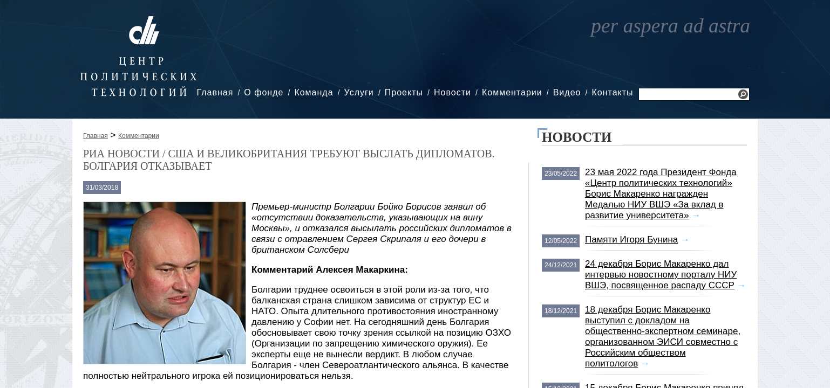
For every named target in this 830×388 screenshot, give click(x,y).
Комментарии (512, 92)
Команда (313, 92)
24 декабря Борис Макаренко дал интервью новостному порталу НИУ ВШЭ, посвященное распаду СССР (661, 274)
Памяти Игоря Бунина (631, 239)
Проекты (404, 92)
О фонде (263, 92)
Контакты (612, 92)
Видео (567, 92)
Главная (214, 92)
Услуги (359, 92)
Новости (452, 92)
